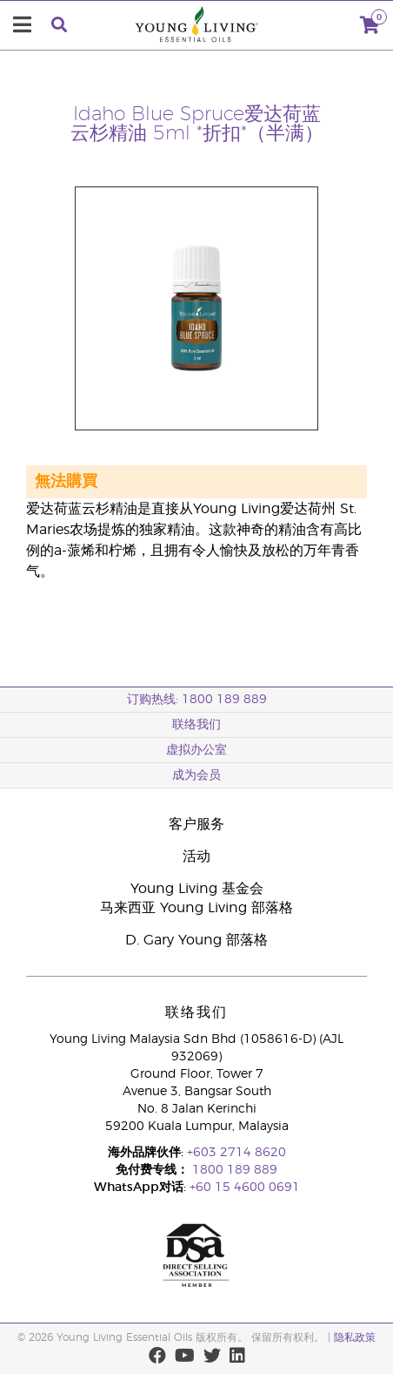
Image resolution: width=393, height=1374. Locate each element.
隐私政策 (355, 1337)
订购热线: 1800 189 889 (197, 700)
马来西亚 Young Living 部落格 (196, 908)
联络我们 (196, 725)
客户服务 (196, 824)
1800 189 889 (233, 1170)
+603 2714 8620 (236, 1153)
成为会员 (196, 775)
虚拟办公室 (196, 750)
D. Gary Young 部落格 (196, 940)
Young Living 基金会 (196, 889)
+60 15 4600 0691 (245, 1187)
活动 (196, 856)
